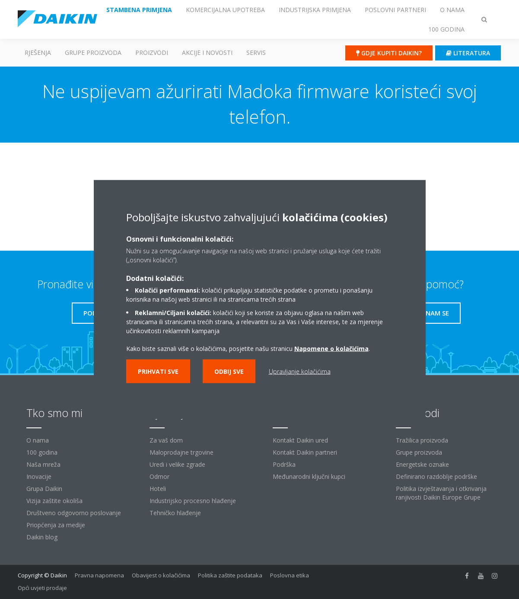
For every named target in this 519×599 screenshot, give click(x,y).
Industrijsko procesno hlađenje (193, 501)
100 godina (41, 452)
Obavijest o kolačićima (161, 575)
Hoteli (158, 488)
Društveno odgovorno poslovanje (73, 513)
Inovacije (38, 476)
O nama (37, 440)
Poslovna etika (289, 575)
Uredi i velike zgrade (177, 464)
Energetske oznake (422, 464)
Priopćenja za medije (55, 525)
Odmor (159, 476)
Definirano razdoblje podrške (436, 476)
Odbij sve (229, 371)
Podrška (284, 464)
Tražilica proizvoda (422, 440)
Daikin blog (41, 537)
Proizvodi (151, 52)
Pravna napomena (99, 575)
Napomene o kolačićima (331, 348)
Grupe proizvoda (419, 452)
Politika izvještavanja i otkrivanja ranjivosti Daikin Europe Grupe (441, 492)
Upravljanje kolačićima (300, 371)
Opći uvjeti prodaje (42, 588)
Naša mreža (43, 464)
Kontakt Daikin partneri (305, 452)
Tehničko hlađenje (175, 513)
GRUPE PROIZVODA (93, 52)
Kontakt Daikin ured (300, 440)
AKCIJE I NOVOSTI (207, 52)
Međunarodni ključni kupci (309, 476)
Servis (256, 52)
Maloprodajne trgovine (181, 452)
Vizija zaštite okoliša (54, 501)
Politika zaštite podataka (230, 575)
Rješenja (38, 52)
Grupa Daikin (44, 488)
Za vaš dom (166, 440)
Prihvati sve (158, 371)
